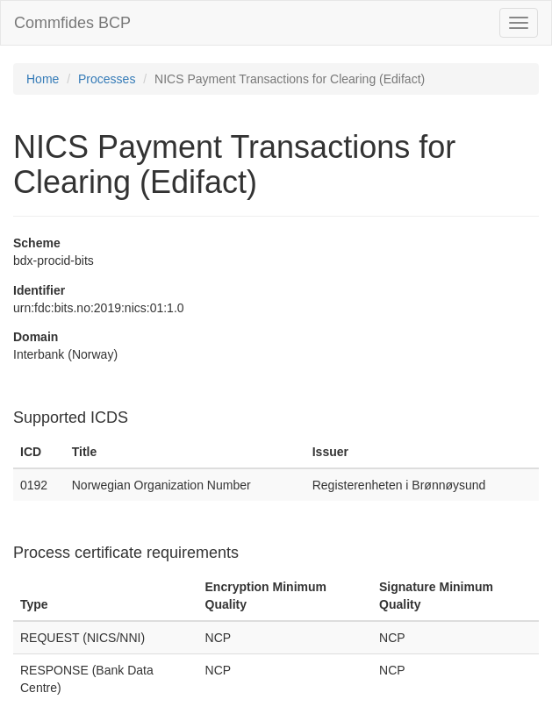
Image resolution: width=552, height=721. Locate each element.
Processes (106, 79)
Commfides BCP (72, 23)
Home (42, 79)
